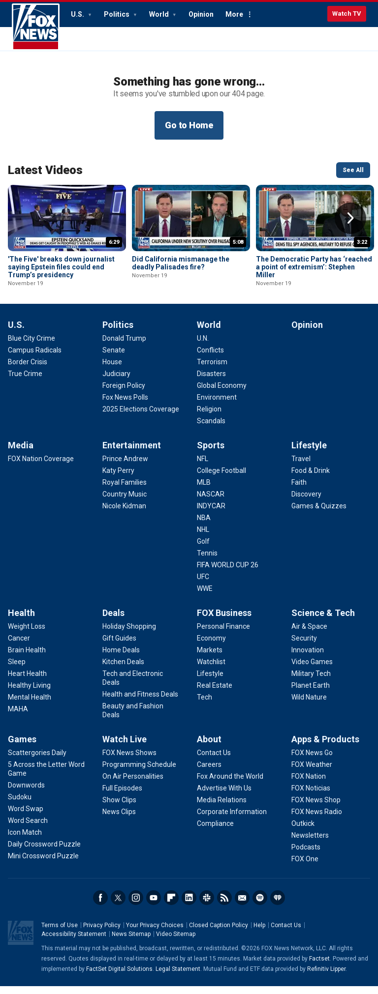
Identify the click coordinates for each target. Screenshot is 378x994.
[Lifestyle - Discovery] (306, 502)
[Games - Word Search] (28, 828)
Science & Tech (323, 620)
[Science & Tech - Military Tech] (311, 681)
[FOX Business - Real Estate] (214, 693)
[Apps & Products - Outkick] (303, 831)
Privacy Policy (102, 933)
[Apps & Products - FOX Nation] (308, 784)
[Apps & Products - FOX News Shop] (316, 808)
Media (20, 453)
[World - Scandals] (211, 429)
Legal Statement (178, 976)
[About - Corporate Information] (232, 819)
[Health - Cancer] (19, 646)
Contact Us (286, 933)
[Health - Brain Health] (27, 658)
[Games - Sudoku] (20, 805)
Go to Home (189, 125)
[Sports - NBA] (204, 525)
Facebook (100, 905)
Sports (210, 453)
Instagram (135, 905)
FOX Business (224, 620)
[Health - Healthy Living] (29, 693)
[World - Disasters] (211, 381)
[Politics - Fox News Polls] (125, 405)
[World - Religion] (209, 417)
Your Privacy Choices (155, 933)
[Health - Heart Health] (27, 681)
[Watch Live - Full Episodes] (122, 796)
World (159, 14)
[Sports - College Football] (221, 478)
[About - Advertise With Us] (224, 796)
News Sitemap (131, 941)
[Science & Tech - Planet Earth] (310, 693)
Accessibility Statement (73, 941)
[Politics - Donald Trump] (124, 346)
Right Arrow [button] (350, 218)
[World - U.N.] (203, 346)
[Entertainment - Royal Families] (124, 490)
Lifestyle (309, 453)
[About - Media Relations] (222, 808)
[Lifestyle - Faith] (299, 490)
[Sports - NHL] (203, 537)
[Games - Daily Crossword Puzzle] (44, 852)
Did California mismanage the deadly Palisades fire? (180, 263)
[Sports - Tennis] (207, 561)
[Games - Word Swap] (25, 816)
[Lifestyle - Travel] (301, 466)
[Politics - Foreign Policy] (123, 393)
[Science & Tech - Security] (304, 646)
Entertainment (131, 453)
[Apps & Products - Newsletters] (310, 843)
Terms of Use (59, 933)
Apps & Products (325, 747)
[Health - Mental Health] (29, 705)
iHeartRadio (277, 905)
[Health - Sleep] (17, 669)
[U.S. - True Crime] (25, 381)
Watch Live (124, 747)
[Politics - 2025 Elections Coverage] (140, 417)
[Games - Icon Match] (25, 840)
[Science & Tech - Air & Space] (309, 634)
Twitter (118, 905)
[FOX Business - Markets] (209, 658)
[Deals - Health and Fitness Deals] (140, 702)
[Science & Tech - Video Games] (312, 669)
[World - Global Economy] (222, 393)
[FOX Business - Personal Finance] (223, 634)
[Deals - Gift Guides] (119, 646)
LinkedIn (189, 905)
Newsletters (242, 905)
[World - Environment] (217, 405)
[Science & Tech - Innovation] (307, 658)
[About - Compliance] (215, 831)
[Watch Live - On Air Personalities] (132, 784)
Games (22, 747)
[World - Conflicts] (210, 358)
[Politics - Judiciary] (116, 381)
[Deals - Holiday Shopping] (129, 634)
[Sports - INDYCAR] (211, 514)
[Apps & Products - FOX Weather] (311, 772)
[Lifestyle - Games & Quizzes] (318, 514)
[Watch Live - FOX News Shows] (129, 760)
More (234, 14)
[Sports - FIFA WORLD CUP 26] (227, 573)
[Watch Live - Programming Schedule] (139, 772)
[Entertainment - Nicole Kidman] (124, 514)
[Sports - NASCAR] (210, 502)
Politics (117, 14)
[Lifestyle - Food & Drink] (310, 478)
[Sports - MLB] (204, 490)
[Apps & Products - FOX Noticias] (310, 796)
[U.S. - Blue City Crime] (31, 346)
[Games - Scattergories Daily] (37, 760)
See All (353, 170)
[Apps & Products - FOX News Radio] (316, 819)
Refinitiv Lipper (326, 976)
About (209, 747)
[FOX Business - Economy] (211, 646)
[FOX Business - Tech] (204, 705)
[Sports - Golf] (203, 549)
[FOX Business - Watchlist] (211, 669)
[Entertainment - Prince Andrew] (125, 466)
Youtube (153, 905)
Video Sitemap (175, 941)
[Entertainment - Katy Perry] (118, 478)
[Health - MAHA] (18, 717)
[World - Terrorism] (212, 370)
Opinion (201, 14)
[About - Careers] (209, 772)
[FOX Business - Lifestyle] (210, 681)
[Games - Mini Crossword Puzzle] (43, 864)
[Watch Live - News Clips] (119, 819)
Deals (113, 620)
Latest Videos (45, 170)
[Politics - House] (112, 370)
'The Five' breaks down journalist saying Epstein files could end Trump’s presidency (61, 267)
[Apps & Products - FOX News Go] (312, 760)
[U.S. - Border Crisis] (27, 370)
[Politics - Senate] (113, 358)
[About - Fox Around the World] (230, 784)
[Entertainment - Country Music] (124, 502)
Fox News (36, 27)
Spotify (259, 905)
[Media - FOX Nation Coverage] (41, 466)
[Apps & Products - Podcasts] (305, 855)
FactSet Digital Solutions (119, 976)
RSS (224, 905)
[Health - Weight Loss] (26, 634)
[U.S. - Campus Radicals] (35, 358)
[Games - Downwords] (26, 793)
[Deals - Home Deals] (121, 658)
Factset (319, 966)
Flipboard (171, 905)
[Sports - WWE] (205, 596)
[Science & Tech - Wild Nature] (309, 705)
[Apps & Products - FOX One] (304, 867)
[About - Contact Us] (214, 760)
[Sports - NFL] (202, 466)
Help (259, 933)
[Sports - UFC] (203, 584)
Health (21, 620)
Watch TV (346, 13)
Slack (206, 905)
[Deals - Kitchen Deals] (123, 669)
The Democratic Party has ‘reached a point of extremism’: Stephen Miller (314, 267)
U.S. (78, 14)
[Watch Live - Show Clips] (119, 808)
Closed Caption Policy (218, 933)
